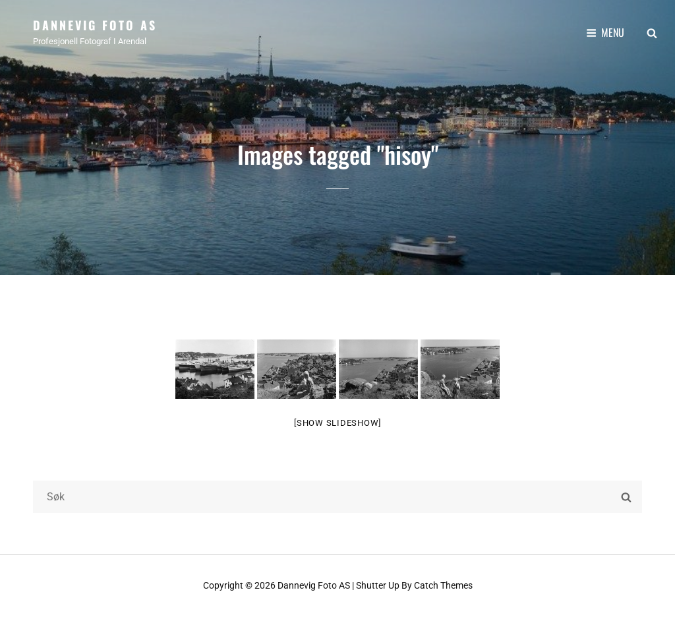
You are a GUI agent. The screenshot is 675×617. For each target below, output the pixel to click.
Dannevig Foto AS (95, 25)
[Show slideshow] (337, 423)
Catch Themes (443, 585)
